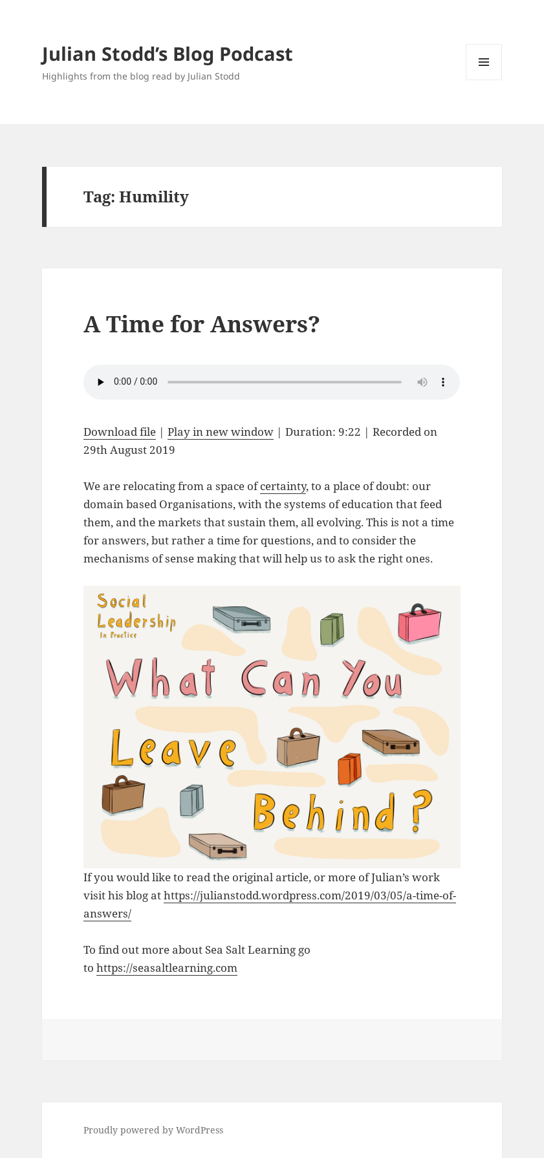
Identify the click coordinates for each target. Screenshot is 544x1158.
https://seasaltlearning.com (166, 967)
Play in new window (221, 431)
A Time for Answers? (201, 323)
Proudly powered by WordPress (153, 1130)
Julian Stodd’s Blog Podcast (167, 53)
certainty (283, 485)
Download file (119, 431)
